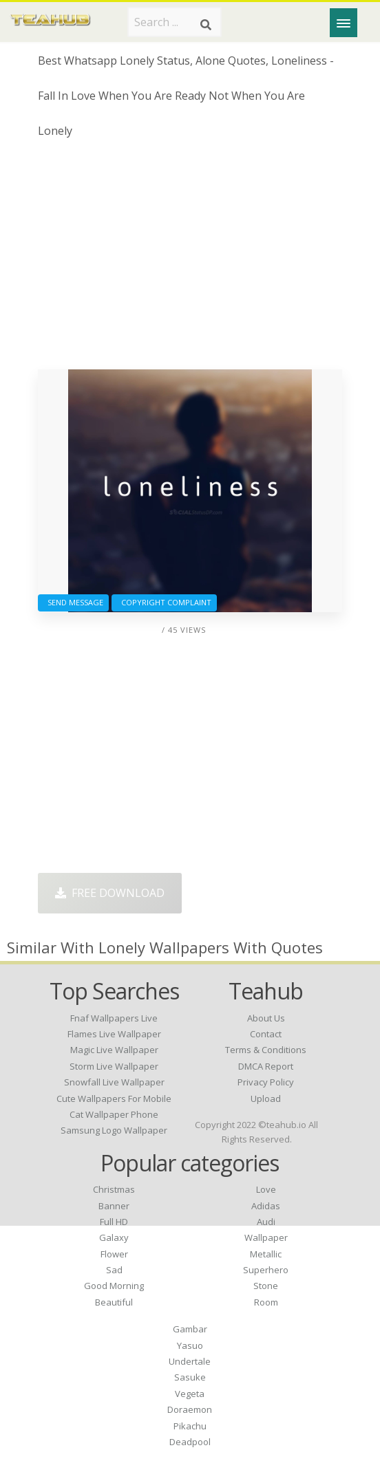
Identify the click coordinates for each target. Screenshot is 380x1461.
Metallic (266, 1254)
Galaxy (114, 1237)
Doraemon (189, 1409)
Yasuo (190, 1345)
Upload (266, 1098)
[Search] (206, 25)
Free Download (110, 892)
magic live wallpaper (114, 1049)
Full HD (114, 1221)
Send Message (73, 602)
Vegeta (189, 1393)
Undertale (190, 1361)
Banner (113, 1206)
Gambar (190, 1329)
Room (266, 1302)
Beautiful (114, 1302)
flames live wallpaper (114, 1034)
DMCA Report (265, 1066)
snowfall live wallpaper (114, 1082)
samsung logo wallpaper (114, 1130)
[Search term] (174, 22)
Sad (114, 1270)
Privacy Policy (265, 1082)
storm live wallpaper (114, 1066)
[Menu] (343, 22)
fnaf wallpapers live (114, 1018)
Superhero (265, 1270)
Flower (114, 1254)
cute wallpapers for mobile (113, 1098)
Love (266, 1189)
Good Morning (114, 1285)
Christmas (114, 1189)
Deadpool (190, 1442)
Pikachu (190, 1426)
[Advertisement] (190, 259)
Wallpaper (266, 1237)
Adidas (265, 1206)
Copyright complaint (164, 602)
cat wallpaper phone (114, 1114)
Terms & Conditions (265, 1049)
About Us (266, 1018)
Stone (265, 1285)
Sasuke (190, 1377)
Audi (266, 1221)
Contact (266, 1034)
